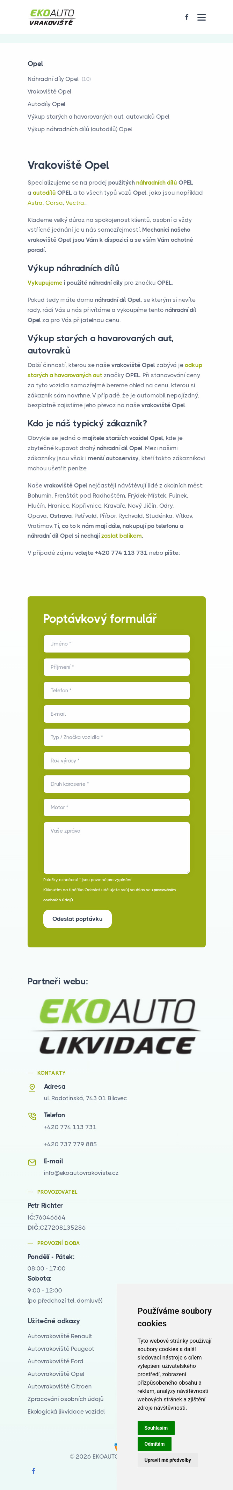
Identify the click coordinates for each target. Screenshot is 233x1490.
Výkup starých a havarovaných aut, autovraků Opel (98, 116)
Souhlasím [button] (156, 1428)
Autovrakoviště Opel (56, 1373)
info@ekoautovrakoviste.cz (81, 1172)
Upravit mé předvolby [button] (168, 1460)
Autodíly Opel (46, 103)
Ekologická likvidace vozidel (66, 1411)
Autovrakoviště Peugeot (61, 1348)
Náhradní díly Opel (59, 78)
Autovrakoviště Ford (55, 1361)
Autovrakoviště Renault (60, 1336)
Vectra (75, 202)
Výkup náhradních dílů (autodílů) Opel (80, 129)
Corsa (54, 202)
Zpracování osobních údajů (66, 1398)
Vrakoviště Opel (49, 91)
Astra (35, 202)
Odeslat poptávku (77, 918)
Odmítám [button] (155, 1444)
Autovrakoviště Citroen (60, 1386)
